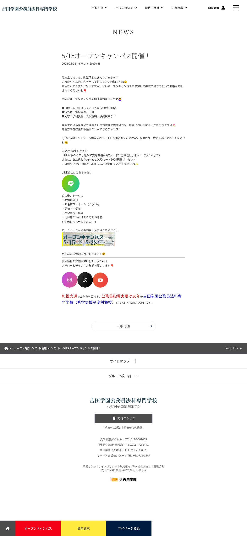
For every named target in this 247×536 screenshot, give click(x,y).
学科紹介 (97, 8)
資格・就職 (152, 8)
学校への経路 (113, 427)
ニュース (17, 348)
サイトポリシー (107, 466)
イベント (55, 348)
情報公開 (158, 466)
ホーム (6, 348)
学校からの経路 (133, 427)
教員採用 (124, 466)
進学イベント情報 (36, 348)
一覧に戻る (135, 326)
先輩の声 (177, 8)
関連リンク (89, 466)
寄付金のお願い (141, 466)
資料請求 (83, 528)
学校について (124, 8)
